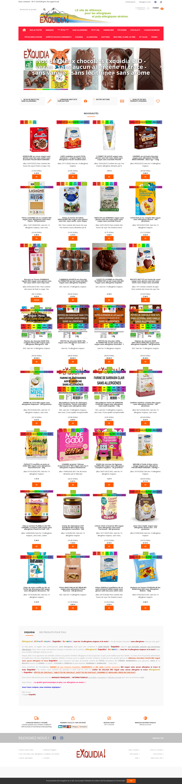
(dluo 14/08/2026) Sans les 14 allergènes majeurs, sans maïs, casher (36, 551)
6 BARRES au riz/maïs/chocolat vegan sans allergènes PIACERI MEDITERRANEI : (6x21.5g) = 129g (145, 175)
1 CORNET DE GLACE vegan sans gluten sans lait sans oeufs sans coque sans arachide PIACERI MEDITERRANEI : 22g (109, 175)
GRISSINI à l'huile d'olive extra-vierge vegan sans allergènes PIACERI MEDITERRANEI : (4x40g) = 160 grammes (145, 483)
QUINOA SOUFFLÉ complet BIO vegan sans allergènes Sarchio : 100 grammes (145, 421)
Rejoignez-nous (145, 2)
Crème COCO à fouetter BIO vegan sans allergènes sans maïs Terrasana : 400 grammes (109, 545)
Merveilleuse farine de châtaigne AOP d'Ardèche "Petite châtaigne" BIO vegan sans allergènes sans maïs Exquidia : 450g (72, 421)
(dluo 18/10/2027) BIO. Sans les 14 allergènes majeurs (145, 243)
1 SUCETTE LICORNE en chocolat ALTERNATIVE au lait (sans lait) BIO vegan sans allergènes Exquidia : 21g (109, 298)
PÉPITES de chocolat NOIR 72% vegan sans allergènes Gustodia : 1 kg (73, 360)
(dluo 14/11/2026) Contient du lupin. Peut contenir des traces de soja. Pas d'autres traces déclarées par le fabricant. (145, 305)
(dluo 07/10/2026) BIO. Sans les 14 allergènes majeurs (37, 490)
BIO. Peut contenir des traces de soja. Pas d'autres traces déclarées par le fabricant (73, 243)
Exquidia (29, 649)
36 (73, 375)
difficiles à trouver (145, 738)
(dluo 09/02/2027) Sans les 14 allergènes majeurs (145, 182)
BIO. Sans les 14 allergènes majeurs (72, 304)
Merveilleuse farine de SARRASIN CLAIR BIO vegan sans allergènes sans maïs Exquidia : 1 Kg (109, 421)
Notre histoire (103, 117)
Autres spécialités (26, 775)
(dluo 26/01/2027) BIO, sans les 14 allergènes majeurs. (109, 490)
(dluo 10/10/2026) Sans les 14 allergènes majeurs (145, 490)
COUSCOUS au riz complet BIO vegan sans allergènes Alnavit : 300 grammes (145, 236)
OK (131, 781)
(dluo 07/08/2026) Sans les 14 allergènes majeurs (145, 551)
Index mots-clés (156, 775)
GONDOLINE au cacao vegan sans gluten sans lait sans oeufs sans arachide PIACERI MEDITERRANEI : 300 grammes (36, 175)
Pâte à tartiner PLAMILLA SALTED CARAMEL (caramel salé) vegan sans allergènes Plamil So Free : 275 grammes (36, 545)
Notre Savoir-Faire (26, 767)
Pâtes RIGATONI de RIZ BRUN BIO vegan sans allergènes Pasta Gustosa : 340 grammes (72, 606)
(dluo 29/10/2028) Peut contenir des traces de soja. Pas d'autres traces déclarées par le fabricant (109, 613)
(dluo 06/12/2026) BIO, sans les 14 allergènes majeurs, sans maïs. (145, 428)
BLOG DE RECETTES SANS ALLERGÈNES (30, 117)
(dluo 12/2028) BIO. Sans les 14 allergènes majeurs (73, 551)
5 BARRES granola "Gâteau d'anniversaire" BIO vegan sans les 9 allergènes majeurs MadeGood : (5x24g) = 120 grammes (73, 483)
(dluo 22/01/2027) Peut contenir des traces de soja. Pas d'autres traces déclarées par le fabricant (109, 243)
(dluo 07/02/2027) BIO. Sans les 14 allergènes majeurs (145, 613)
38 (109, 375)
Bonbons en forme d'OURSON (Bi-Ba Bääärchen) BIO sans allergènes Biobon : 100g (145, 606)
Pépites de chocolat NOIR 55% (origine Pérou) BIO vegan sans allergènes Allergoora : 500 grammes (37, 360)
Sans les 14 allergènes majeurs (72, 366)
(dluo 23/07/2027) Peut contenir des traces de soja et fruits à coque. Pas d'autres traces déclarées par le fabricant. (36, 182)
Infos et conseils (156, 767)
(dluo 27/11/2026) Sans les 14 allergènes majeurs (73, 182)
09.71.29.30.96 (109, 738)
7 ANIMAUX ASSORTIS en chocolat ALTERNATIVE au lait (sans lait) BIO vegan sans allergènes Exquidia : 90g (73, 298)
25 (36, 375)
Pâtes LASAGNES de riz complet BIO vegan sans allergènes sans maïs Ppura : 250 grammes (36, 236)
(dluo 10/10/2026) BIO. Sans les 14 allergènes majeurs (37, 613)
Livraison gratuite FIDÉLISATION (67, 117)
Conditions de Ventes (52, 771)
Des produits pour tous (52, 649)
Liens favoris (157, 771)
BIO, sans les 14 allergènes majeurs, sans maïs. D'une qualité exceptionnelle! (73, 428)
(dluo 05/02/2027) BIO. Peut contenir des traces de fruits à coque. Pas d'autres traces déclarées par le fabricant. (36, 305)
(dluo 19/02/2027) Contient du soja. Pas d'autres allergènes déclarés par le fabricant (109, 182)
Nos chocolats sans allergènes (31, 771)
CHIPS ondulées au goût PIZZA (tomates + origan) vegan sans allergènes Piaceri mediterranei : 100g (73, 175)
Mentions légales (50, 767)
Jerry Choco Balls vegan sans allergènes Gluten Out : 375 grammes (145, 545)
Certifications (130, 2)
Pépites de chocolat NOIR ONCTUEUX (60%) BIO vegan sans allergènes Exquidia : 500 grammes (145, 360)
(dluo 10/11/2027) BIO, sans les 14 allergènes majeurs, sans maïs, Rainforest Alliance (109, 551)
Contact (47, 775)
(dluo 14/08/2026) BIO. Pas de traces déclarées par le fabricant (73, 490)
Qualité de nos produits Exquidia (138, 117)
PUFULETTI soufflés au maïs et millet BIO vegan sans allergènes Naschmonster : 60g (36, 483)
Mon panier (134, 771)
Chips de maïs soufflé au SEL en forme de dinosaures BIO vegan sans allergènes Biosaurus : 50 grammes (36, 606)
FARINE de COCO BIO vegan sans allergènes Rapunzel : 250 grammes (37, 421)
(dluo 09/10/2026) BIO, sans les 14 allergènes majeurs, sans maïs (37, 428)
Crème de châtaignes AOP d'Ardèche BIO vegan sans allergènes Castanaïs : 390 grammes (73, 545)
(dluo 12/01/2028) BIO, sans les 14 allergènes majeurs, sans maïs (37, 243)
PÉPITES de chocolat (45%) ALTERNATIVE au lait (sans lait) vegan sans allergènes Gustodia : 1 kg (109, 360)
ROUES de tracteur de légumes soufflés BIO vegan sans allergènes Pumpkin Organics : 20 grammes (109, 483)
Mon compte (133, 767)
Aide (136, 775)
